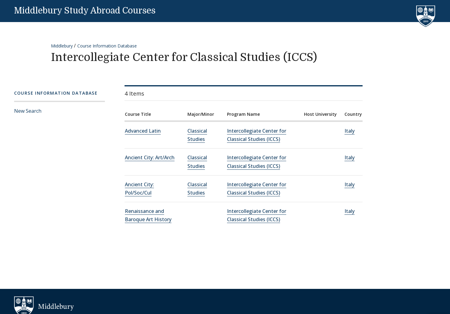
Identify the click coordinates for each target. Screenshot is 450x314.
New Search (27, 111)
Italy (349, 130)
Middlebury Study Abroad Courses (85, 11)
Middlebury (62, 46)
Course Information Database (107, 46)
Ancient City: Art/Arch (150, 157)
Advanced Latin (143, 130)
